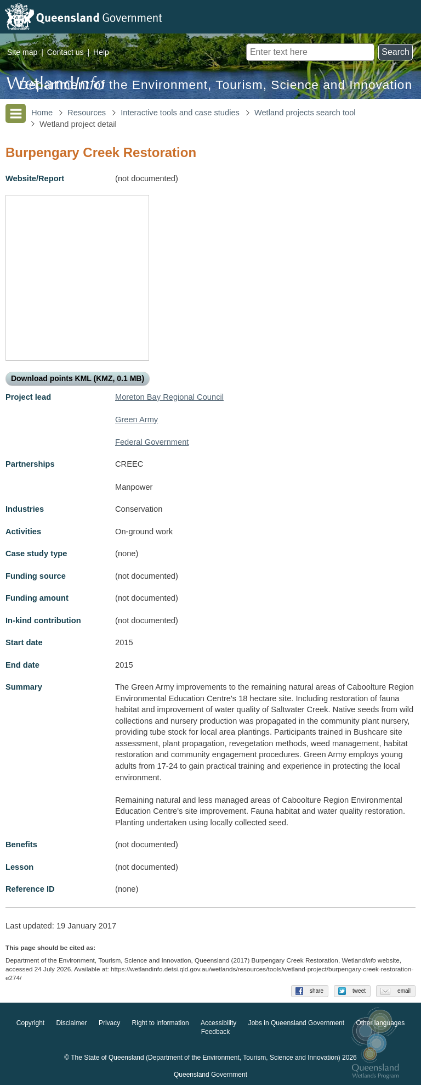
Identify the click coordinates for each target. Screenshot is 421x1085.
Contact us (65, 52)
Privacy (109, 1023)
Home (42, 112)
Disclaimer (71, 1023)
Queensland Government (210, 1075)
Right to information (160, 1023)
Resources (86, 112)
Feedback (215, 1032)
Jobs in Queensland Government (296, 1023)
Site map (22, 52)
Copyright (30, 1023)
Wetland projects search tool (305, 112)
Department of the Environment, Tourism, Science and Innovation (215, 85)
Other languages (380, 1023)
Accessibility (218, 1023)
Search (395, 52)
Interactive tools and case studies (180, 112)
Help (101, 52)
